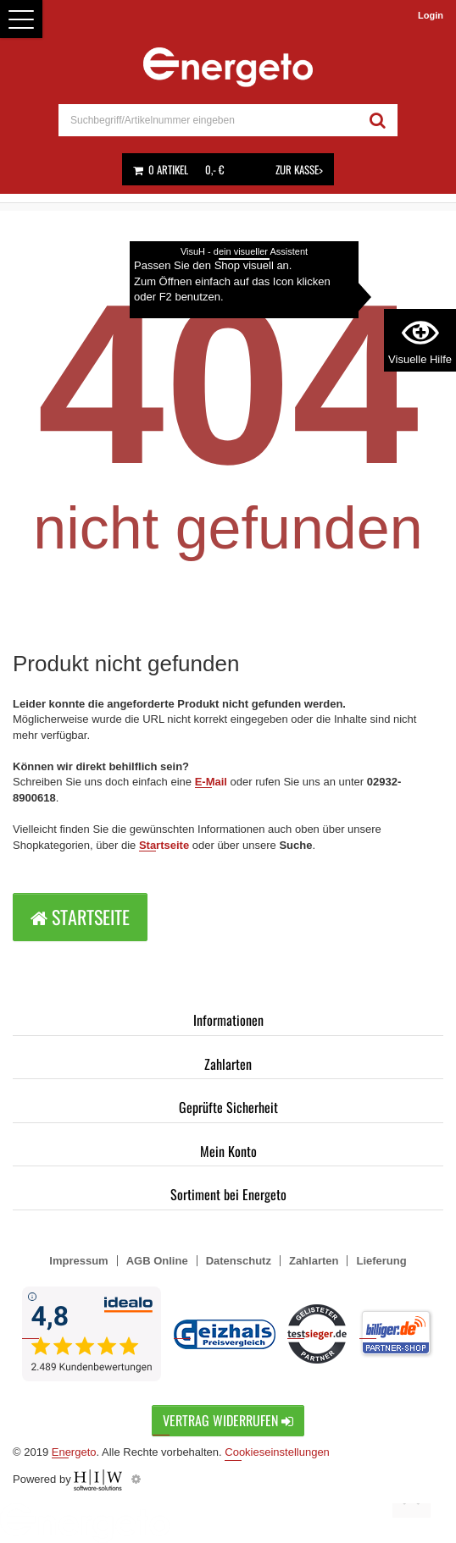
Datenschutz (238, 1260)
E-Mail (211, 781)
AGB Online (157, 1260)
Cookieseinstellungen (277, 1452)
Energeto (74, 1452)
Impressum (78, 1260)
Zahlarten (228, 1064)
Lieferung (381, 1260)
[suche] (208, 120)
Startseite (164, 845)
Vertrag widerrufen (228, 1420)
